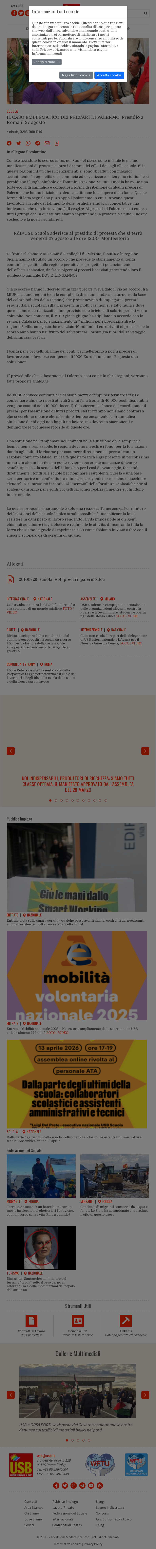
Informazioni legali (47, 54)
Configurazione (44, 61)
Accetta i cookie (109, 75)
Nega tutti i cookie (76, 75)
